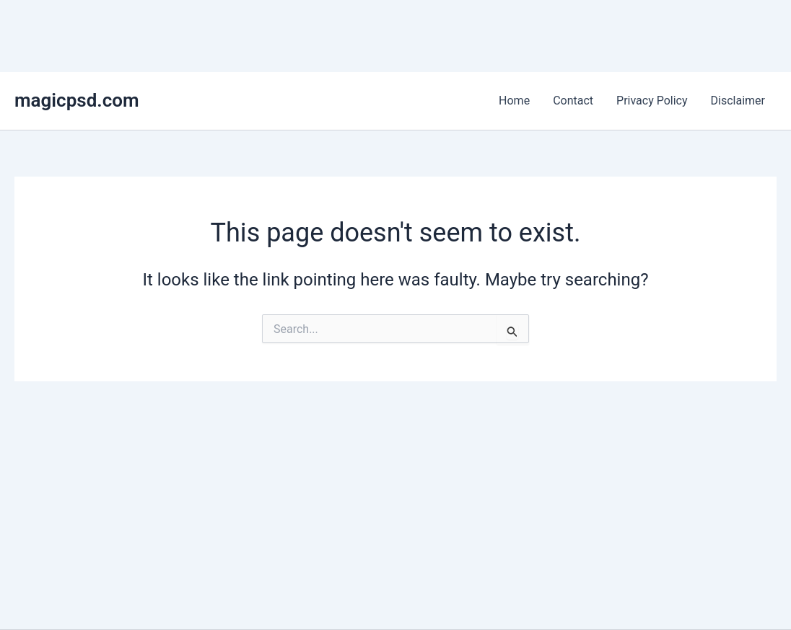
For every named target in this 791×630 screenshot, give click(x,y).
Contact (573, 100)
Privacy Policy (652, 100)
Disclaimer (738, 100)
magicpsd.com (76, 100)
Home (514, 100)
